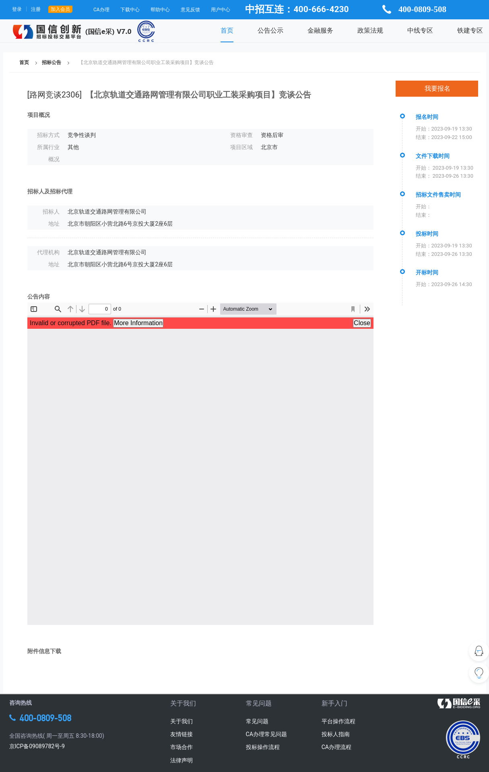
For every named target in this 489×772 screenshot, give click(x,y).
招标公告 (51, 62)
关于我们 (181, 721)
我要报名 (437, 88)
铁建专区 (470, 30)
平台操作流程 (338, 721)
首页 (227, 30)
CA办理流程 (336, 747)
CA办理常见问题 (266, 734)
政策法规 (370, 30)
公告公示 (270, 30)
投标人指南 (336, 734)
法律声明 (181, 760)
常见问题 (257, 721)
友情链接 (181, 734)
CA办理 (101, 9)
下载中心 (130, 9)
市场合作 (181, 747)
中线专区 (420, 30)
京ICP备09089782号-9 (37, 746)
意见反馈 (190, 9)
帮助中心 (160, 9)
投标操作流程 (263, 747)
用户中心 (220, 9)
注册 (36, 9)
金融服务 (320, 30)
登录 (17, 9)
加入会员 (60, 9)
